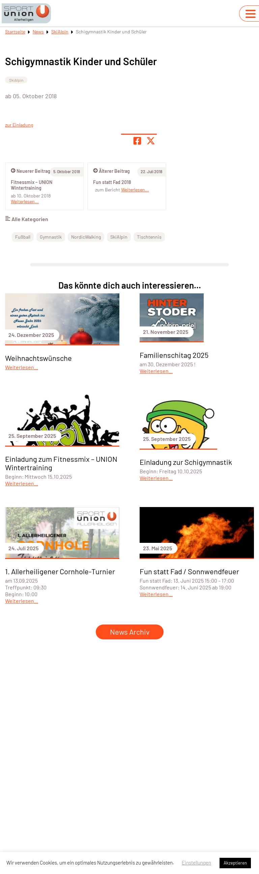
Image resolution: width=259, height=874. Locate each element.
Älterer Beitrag (111, 171)
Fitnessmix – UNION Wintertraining (31, 185)
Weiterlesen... (135, 189)
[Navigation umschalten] (250, 13)
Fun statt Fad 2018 (112, 182)
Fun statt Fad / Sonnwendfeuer (189, 571)
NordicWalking (86, 237)
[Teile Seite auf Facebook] (137, 141)
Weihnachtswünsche (38, 357)
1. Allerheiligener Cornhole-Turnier (60, 571)
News (38, 31)
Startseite (15, 31)
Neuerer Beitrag (30, 171)
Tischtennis (149, 237)
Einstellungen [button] (196, 862)
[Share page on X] (151, 141)
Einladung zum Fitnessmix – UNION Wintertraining (61, 463)
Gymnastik (51, 237)
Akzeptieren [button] (235, 863)
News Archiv (129, 631)
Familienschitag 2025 (174, 354)
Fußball (22, 237)
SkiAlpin (59, 31)
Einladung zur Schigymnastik (186, 461)
